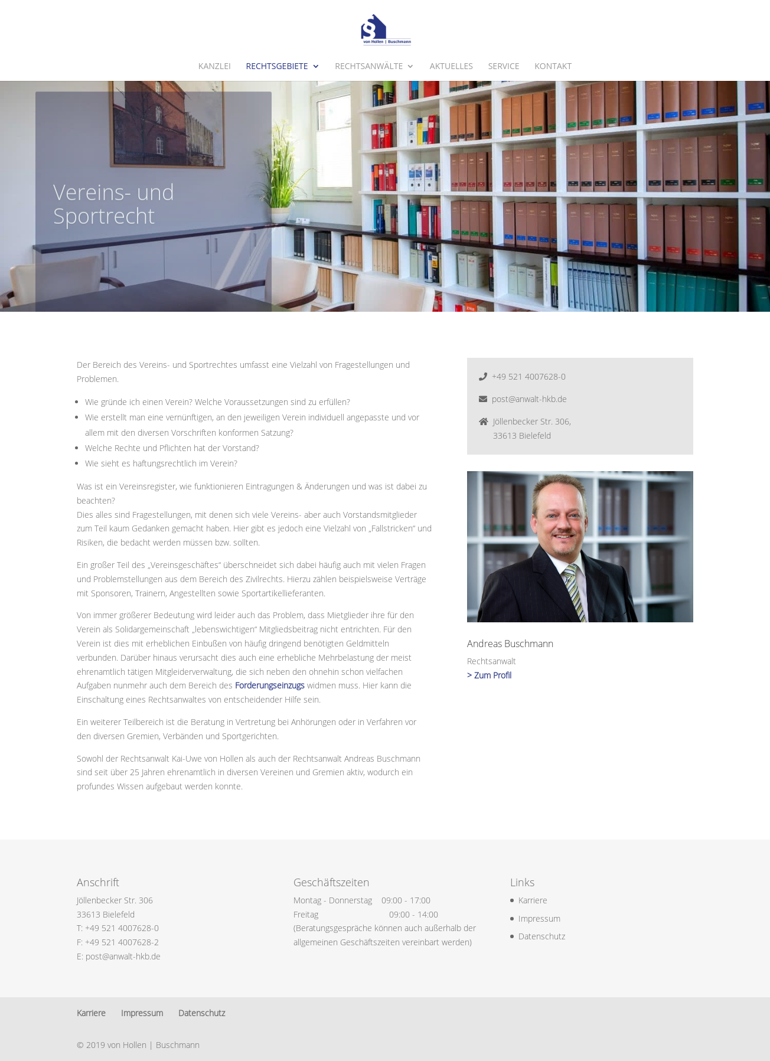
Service (504, 66)
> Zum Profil (489, 675)
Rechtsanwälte (369, 66)
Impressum (539, 918)
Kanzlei (214, 66)
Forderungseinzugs (270, 685)
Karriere (532, 900)
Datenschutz (541, 936)
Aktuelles (451, 66)
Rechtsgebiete (277, 66)
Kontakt (553, 66)
